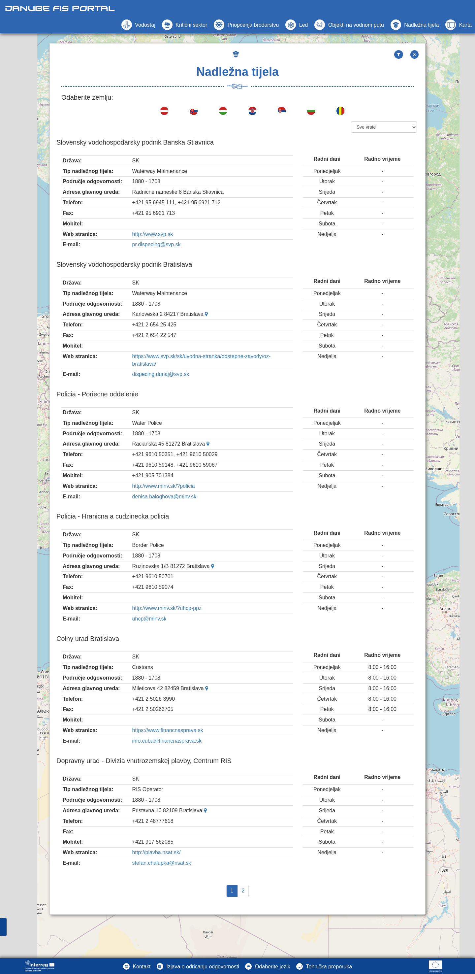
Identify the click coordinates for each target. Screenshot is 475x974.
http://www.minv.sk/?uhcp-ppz (167, 608)
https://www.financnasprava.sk (167, 730)
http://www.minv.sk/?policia (163, 486)
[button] (349, 25)
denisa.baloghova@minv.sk (164, 496)
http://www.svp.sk (152, 234)
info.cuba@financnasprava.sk (167, 741)
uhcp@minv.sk (149, 618)
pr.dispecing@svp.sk (156, 244)
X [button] (414, 54)
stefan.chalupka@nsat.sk (161, 863)
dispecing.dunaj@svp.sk (160, 374)
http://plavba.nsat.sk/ (156, 852)
